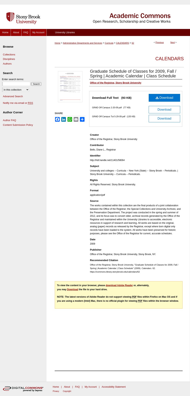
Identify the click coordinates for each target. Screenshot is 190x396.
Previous (159, 42)
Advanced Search (13, 96)
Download (164, 97)
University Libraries (65, 32)
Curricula (109, 43)
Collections (9, 54)
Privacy (56, 391)
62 (133, 43)
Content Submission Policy (18, 124)
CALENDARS (122, 43)
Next (172, 42)
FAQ (77, 387)
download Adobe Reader (119, 285)
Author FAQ (9, 120)
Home (57, 43)
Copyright (67, 391)
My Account (91, 387)
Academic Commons (118, 14)
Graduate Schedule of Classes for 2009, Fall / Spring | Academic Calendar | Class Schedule (133, 73)
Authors (7, 63)
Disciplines (9, 59)
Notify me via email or (18, 103)
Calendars (169, 58)
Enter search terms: (13, 79)
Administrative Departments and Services (82, 43)
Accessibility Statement (114, 387)
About (67, 387)
